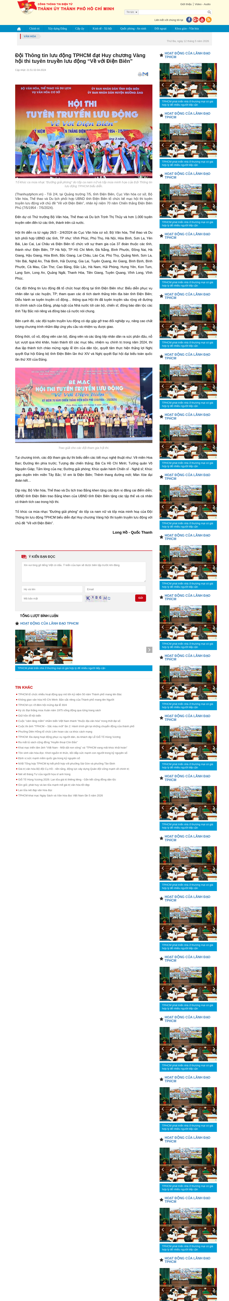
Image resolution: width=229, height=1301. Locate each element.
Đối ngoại (161, 28)
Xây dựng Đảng (57, 28)
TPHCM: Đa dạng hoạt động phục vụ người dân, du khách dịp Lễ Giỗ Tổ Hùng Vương (69, 736)
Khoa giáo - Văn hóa (187, 28)
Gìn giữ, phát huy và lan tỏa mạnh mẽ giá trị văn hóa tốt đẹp (54, 784)
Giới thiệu (185, 4)
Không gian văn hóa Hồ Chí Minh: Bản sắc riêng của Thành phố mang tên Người (66, 699)
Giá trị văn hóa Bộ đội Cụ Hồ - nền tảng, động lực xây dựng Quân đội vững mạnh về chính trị (73, 768)
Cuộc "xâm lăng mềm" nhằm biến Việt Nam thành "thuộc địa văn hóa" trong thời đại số (69, 720)
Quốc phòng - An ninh (133, 28)
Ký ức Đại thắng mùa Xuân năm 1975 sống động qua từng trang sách (59, 710)
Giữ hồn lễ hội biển (29, 715)
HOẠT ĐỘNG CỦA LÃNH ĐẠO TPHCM (49, 623)
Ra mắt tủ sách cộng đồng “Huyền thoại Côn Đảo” (48, 742)
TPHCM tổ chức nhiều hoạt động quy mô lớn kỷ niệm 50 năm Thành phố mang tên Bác (70, 694)
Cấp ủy (80, 28)
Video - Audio (202, 4)
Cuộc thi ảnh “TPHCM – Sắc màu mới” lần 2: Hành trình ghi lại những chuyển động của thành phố (76, 726)
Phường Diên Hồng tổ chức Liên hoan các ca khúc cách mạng (55, 731)
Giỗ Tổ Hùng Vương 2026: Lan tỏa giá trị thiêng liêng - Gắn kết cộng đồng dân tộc (67, 779)
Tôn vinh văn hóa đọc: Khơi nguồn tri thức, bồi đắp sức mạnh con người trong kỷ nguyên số (72, 752)
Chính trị (34, 28)
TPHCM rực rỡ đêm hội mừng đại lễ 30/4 (42, 705)
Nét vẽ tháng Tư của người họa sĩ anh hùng (44, 774)
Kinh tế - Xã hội (102, 28)
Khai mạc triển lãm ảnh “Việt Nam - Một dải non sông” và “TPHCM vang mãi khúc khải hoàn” (72, 747)
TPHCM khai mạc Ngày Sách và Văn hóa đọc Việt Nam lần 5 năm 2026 (60, 795)
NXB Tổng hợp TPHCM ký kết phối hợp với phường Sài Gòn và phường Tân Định (66, 763)
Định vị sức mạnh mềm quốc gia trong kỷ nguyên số (49, 758)
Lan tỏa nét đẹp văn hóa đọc (35, 790)
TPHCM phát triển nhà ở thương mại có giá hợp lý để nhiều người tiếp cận (61, 668)
